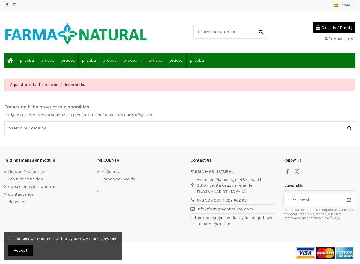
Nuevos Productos (26, 171)
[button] (132, 60)
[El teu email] (313, 200)
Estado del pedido (118, 179)
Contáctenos (21, 194)
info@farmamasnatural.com (225, 209)
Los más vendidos (25, 179)
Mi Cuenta (111, 171)
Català (345, 5)
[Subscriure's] (349, 200)
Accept (21, 250)
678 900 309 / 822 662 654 (223, 200)
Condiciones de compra (31, 186)
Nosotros (17, 201)
